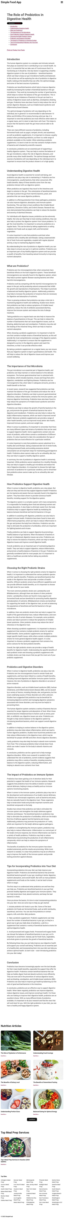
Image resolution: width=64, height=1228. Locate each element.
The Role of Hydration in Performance (13, 1053)
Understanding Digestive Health (19, 28)
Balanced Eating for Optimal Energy (45, 1111)
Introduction (13, 26)
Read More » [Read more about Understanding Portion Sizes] (3, 1114)
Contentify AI (18, 23)
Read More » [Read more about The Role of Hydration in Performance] (3, 1056)
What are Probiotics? (16, 30)
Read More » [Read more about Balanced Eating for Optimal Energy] (36, 1114)
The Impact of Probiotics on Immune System (23, 40)
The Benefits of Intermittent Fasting (45, 1082)
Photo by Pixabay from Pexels (16, 50)
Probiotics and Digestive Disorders (20, 38)
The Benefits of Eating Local (10, 1082)
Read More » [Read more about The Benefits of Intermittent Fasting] (36, 1085)
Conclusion (13, 44)
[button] (32, 1119)
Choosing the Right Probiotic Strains (21, 36)
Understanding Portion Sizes (10, 1111)
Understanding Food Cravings (43, 1053)
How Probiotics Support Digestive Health (22, 34)
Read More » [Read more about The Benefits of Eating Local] (3, 1085)
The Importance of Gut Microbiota (20, 32)
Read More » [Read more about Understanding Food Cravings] (36, 1056)
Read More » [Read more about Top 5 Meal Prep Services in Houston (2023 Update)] (3, 1164)
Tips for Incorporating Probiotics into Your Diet (24, 42)
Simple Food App (11, 2)
